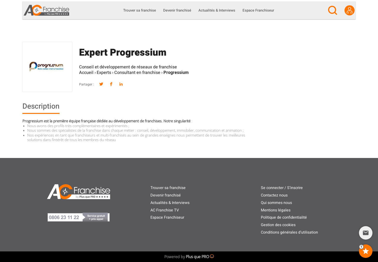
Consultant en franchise (137, 72)
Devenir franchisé (165, 195)
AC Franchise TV (164, 210)
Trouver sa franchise (168, 188)
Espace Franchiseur (167, 217)
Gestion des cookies (278, 225)
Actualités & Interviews (169, 203)
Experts (104, 72)
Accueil (86, 72)
